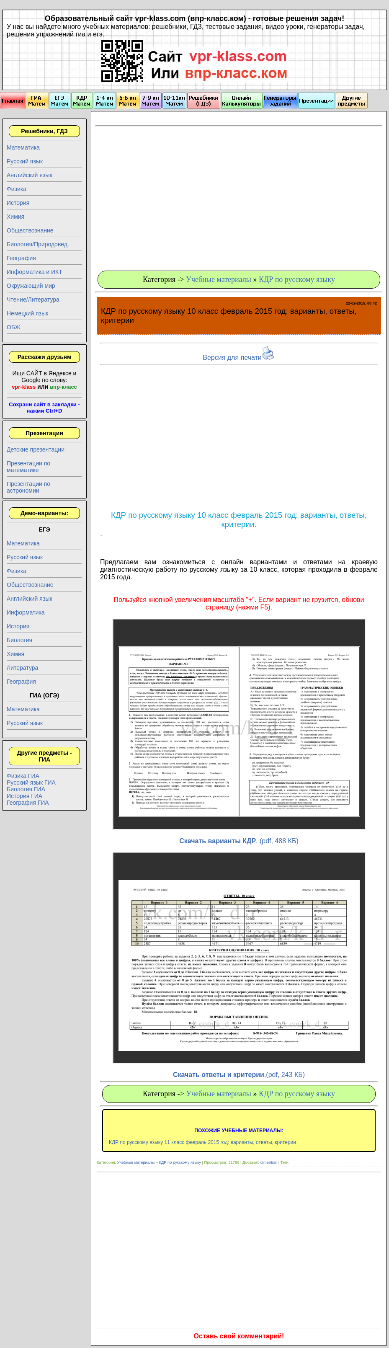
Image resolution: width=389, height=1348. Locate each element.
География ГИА (28, 802)
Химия (15, 216)
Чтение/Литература (33, 299)
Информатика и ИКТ (34, 272)
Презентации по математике (28, 466)
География (21, 258)
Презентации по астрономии (28, 487)
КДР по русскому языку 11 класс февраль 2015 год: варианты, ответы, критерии (202, 1142)
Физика (16, 189)
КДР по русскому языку (297, 279)
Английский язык (29, 175)
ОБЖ (14, 327)
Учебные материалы (218, 279)
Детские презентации (35, 449)
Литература (22, 667)
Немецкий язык (27, 313)
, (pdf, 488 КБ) (238, 840)
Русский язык (25, 161)
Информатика (25, 612)
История (18, 202)
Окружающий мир (31, 285)
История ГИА (24, 796)
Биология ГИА (26, 789)
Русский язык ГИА (31, 782)
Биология (19, 640)
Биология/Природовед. (38, 244)
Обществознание (30, 230)
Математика (23, 147)
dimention (268, 1162)
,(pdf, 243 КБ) (239, 1074)
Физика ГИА (23, 775)
